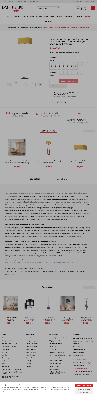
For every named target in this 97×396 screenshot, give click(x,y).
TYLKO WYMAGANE (84, 389)
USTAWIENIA (84, 392)
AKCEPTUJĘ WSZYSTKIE (84, 385)
